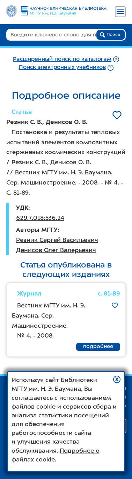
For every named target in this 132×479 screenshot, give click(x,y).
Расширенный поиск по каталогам (62, 59)
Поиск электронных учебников (62, 67)
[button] (116, 379)
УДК (22, 207)
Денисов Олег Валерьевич (56, 250)
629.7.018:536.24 (40, 218)
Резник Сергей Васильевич (57, 240)
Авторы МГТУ (37, 230)
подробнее (98, 346)
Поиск (110, 34)
